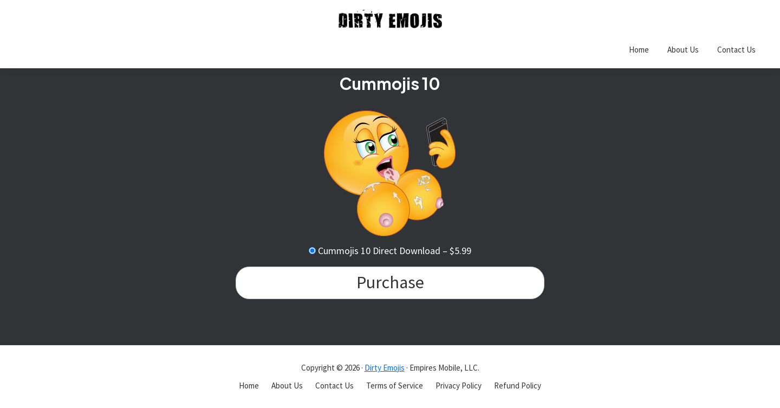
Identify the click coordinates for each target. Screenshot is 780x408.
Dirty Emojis (385, 367)
